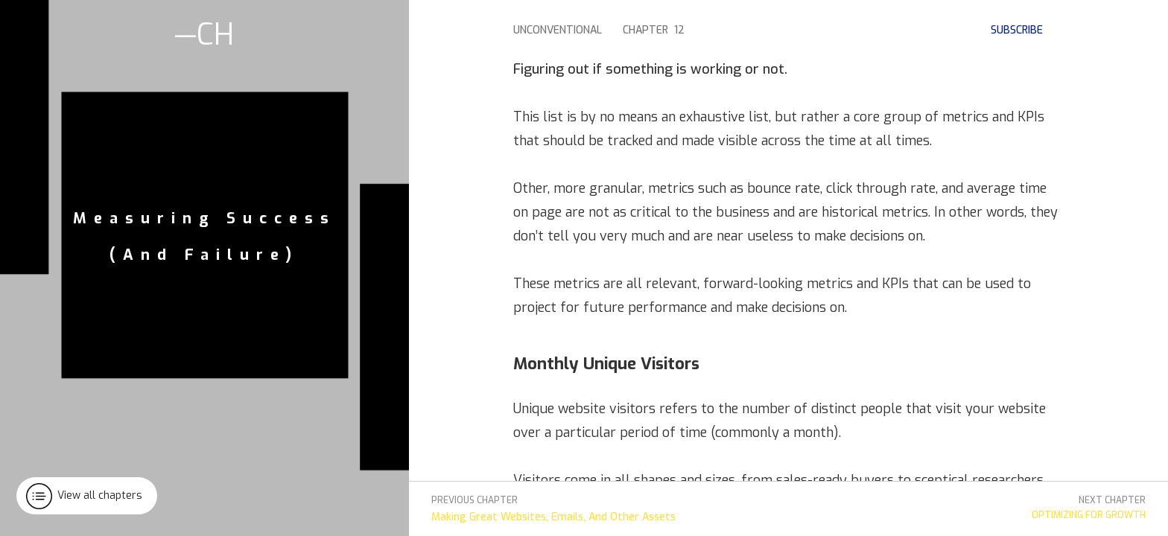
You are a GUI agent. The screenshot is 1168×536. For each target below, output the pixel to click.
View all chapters (99, 495)
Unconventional (557, 30)
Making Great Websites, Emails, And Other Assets (553, 517)
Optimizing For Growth (1089, 515)
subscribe (1017, 30)
